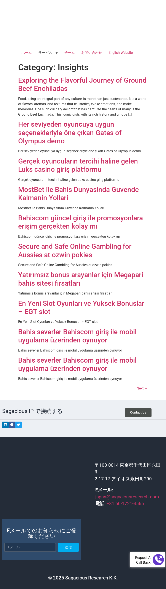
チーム (69, 53)
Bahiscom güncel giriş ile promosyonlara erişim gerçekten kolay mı (80, 222)
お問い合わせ (91, 53)
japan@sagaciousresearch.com (127, 496)
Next (142, 388)
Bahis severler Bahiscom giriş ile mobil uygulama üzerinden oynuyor (77, 336)
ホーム (26, 53)
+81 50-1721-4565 (125, 503)
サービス (45, 53)
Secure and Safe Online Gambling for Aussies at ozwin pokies (74, 250)
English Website (121, 53)
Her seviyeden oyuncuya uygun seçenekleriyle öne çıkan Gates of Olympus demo (69, 132)
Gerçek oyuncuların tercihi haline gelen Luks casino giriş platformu (78, 165)
